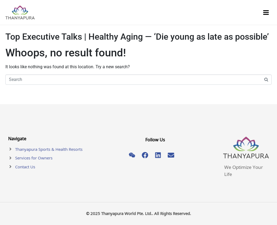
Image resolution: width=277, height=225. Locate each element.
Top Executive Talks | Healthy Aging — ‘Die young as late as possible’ (137, 37)
